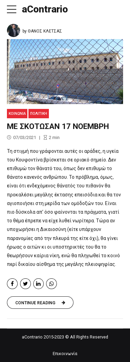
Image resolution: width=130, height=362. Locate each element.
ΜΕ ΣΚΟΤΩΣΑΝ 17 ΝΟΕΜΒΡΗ (58, 126)
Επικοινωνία (65, 353)
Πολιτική (38, 113)
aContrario (45, 9)
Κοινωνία (17, 113)
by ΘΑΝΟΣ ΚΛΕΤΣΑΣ (42, 31)
